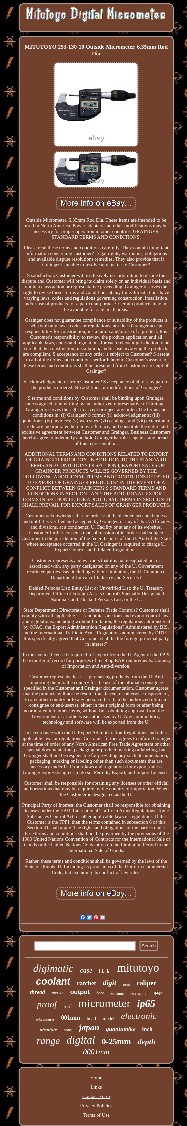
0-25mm (116, 1041)
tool (67, 1006)
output (80, 991)
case (86, 970)
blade (105, 971)
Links (96, 1087)
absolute (48, 1029)
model (108, 1018)
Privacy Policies (96, 1105)
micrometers (45, 1019)
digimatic (53, 968)
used (126, 984)
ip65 (146, 1003)
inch (147, 1029)
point (68, 1029)
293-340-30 (138, 994)
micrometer (104, 1003)
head (91, 1018)
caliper (146, 983)
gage (158, 992)
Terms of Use (96, 1115)
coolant (53, 981)
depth (147, 1041)
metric (57, 992)
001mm (70, 1017)
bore (100, 993)
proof (47, 1004)
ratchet (86, 983)
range (48, 1040)
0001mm (96, 1052)
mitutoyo (138, 967)
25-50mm (117, 994)
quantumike (121, 1029)
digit (109, 982)
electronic (138, 1016)
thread (37, 992)
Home (96, 1077)
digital (80, 1040)
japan (89, 1027)
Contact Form (96, 1096)
